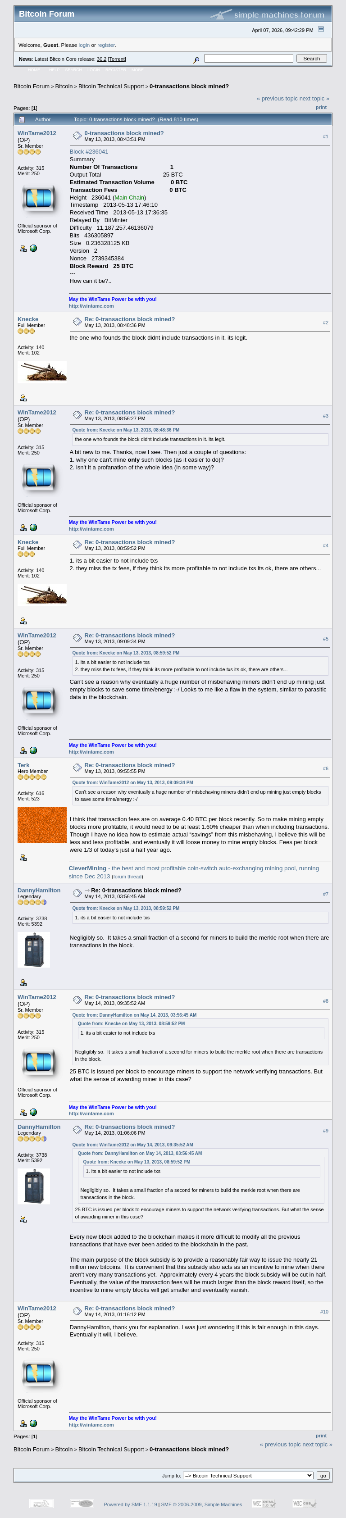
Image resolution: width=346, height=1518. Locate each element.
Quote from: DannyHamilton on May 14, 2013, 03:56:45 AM (135, 1015)
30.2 (101, 59)
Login (93, 70)
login (84, 45)
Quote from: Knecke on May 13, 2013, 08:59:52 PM (126, 652)
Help (54, 70)
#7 (325, 894)
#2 (325, 322)
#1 (325, 136)
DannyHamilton (39, 890)
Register (115, 70)
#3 (325, 415)
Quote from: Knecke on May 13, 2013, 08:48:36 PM (126, 429)
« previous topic (277, 98)
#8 (325, 1001)
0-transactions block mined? (189, 86)
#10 (324, 1312)
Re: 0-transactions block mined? (130, 319)
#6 (325, 768)
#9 (325, 1130)
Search (73, 70)
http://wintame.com (91, 306)
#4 (325, 545)
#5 (325, 638)
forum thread (127, 876)
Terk (24, 765)
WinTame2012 (37, 133)
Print (321, 107)
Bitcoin (64, 86)
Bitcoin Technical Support (111, 86)
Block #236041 (89, 151)
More (138, 70)
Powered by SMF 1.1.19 (130, 1504)
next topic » (315, 98)
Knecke (28, 319)
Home (34, 70)
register (105, 45)
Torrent (117, 59)
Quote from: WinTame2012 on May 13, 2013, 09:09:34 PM (133, 782)
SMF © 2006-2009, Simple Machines (201, 1504)
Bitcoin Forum (32, 86)
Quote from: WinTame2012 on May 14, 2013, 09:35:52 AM (133, 1144)
